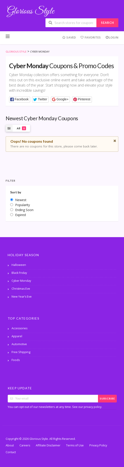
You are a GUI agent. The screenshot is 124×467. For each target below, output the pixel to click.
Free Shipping (21, 352)
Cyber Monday (21, 281)
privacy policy (92, 407)
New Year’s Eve (22, 296)
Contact (11, 452)
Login (111, 37)
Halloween (19, 265)
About (10, 445)
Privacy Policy (98, 445)
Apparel (17, 336)
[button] (19, 99)
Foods (16, 360)
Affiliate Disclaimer (48, 445)
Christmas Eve (21, 289)
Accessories (19, 328)
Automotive (19, 344)
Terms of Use (75, 445)
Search (107, 22)
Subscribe (107, 398)
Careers (24, 445)
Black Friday (19, 273)
